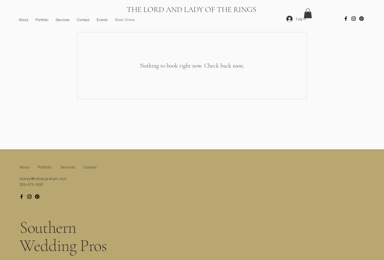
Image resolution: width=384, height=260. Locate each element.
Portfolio (44, 167)
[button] (308, 13)
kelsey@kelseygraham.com (43, 178)
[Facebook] (346, 19)
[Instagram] (354, 19)
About (25, 167)
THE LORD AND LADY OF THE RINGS (191, 9)
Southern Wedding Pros (63, 236)
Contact (89, 167)
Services (67, 167)
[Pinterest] (361, 19)
